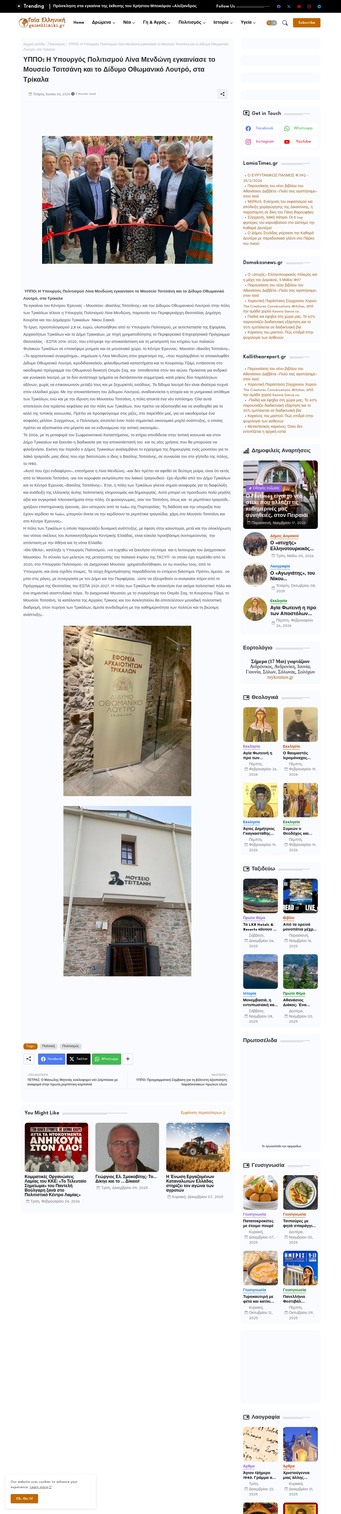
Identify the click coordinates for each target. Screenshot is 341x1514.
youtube (303, 142)
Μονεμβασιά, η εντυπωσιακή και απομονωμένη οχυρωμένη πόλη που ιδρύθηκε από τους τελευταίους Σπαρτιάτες (259, 1002)
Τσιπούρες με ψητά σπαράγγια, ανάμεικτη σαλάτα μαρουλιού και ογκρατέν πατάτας (300, 1223)
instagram (265, 142)
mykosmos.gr (280, 677)
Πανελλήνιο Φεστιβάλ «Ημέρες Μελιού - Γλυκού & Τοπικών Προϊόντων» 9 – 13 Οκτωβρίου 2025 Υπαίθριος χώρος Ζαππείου (300, 1299)
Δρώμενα (101, 23)
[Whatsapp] (106, 1059)
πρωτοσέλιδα (274, 1146)
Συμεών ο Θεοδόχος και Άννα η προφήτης (300, 831)
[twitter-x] (289, 6)
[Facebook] (51, 1059)
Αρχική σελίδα (34, 44)
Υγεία (246, 23)
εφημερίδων (294, 1146)
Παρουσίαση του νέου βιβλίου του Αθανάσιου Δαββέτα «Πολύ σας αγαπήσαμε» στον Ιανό (280, 191)
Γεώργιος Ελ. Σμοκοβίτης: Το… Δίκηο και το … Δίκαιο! (126, 1179)
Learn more (39, 1487)
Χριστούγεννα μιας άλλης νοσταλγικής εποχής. (296, 1475)
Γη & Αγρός (154, 23)
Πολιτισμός (189, 23)
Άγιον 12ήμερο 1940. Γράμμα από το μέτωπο (260, 1475)
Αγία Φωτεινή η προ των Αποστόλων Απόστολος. (293, 611)
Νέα (127, 23)
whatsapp (303, 128)
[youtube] (299, 6)
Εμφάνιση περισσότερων (201, 1113)
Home (79, 23)
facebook (264, 128)
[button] (271, 23)
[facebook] (279, 6)
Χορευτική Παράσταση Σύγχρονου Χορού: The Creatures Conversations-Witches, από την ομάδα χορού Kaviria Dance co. (280, 306)
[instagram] (309, 6)
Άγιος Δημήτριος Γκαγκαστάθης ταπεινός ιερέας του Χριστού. (259, 831)
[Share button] (128, 1059)
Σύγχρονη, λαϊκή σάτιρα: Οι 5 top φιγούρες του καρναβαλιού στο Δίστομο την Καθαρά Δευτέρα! (279, 223)
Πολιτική (48, 1046)
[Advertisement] (120, 114)
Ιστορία (221, 23)
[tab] (79, 23)
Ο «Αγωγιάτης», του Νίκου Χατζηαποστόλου (292, 576)
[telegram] (319, 6)
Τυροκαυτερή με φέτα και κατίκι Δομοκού (258, 1299)
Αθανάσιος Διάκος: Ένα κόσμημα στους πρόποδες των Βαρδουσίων (297, 1002)
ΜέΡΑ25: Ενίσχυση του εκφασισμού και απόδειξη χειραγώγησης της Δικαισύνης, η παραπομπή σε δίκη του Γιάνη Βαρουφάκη (278, 207)
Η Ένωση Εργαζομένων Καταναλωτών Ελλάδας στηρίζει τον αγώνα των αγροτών (190, 1184)
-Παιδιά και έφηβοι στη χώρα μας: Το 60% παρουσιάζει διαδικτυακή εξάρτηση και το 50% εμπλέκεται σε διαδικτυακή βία (280, 406)
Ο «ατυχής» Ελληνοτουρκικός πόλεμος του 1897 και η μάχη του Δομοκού (290, 546)
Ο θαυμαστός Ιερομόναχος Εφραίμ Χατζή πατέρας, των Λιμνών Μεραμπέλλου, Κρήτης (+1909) (297, 755)
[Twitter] (79, 1059)
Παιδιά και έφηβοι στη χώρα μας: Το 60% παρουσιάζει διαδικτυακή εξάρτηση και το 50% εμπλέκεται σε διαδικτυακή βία (279, 322)
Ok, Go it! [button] (24, 1498)
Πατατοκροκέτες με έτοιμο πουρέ (258, 1223)
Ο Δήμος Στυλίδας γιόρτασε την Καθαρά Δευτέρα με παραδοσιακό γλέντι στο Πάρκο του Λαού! (278, 239)
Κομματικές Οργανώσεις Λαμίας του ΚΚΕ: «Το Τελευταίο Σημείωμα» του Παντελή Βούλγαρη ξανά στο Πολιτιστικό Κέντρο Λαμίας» (56, 1186)
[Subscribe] (306, 22)
